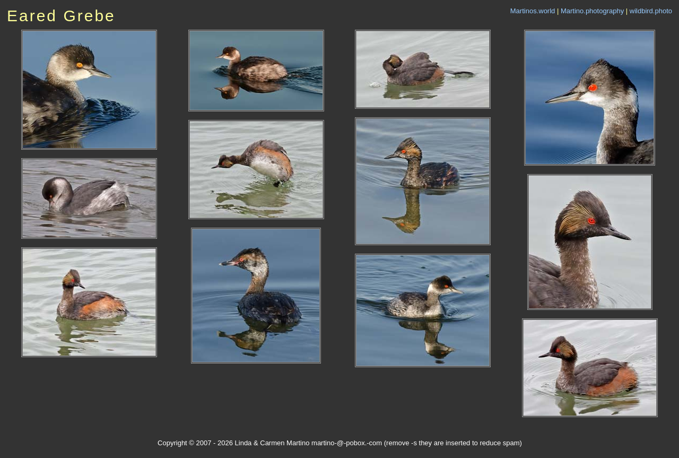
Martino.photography (592, 11)
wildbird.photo (651, 11)
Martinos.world (532, 11)
